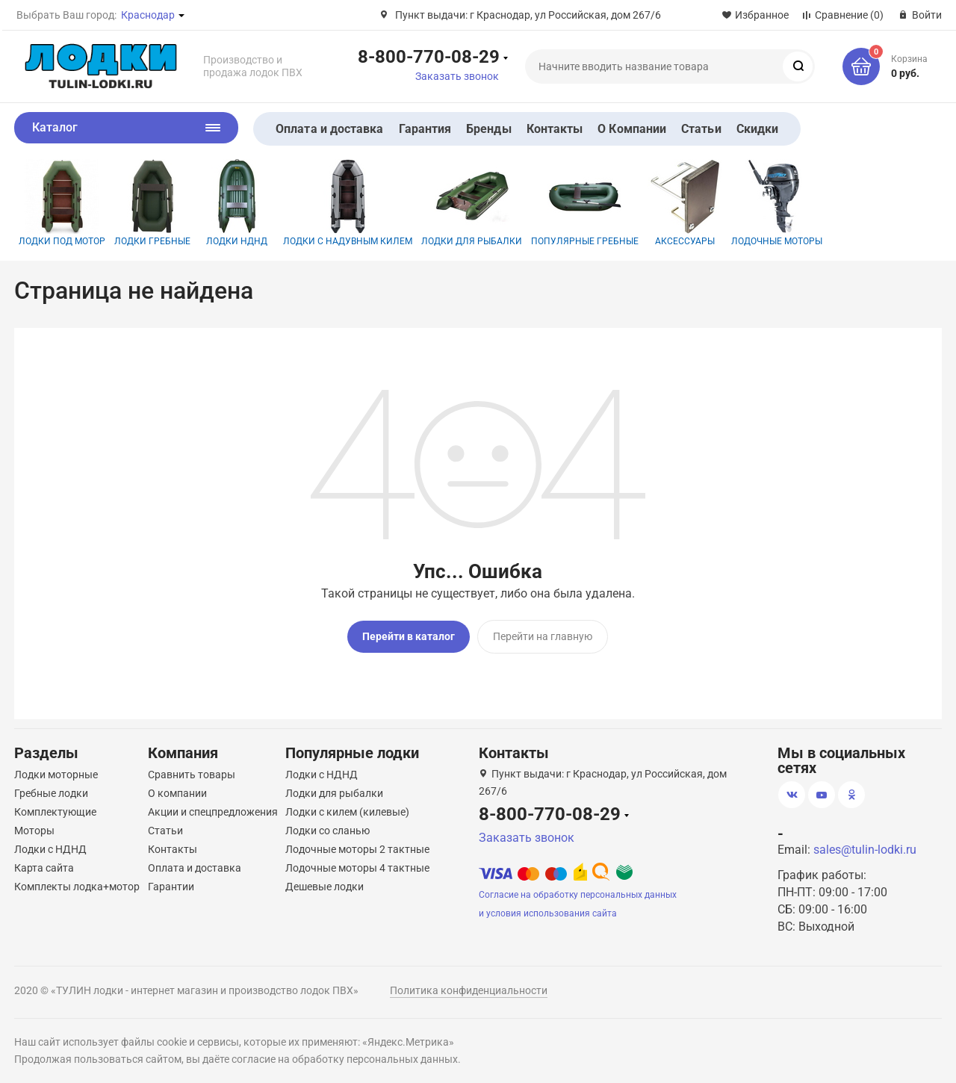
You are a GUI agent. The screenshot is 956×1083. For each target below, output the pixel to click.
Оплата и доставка (329, 129)
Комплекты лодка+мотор (77, 883)
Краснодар (148, 15)
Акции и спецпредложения (213, 808)
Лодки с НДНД (50, 845)
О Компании (632, 129)
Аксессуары (685, 202)
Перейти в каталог (408, 636)
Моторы (34, 827)
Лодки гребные (152, 202)
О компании (177, 789)
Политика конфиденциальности (468, 987)
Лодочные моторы (776, 202)
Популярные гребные (585, 202)
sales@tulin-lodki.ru (864, 846)
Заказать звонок (457, 76)
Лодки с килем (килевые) (347, 808)
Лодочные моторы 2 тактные (357, 845)
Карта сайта (44, 864)
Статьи (701, 129)
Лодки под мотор (62, 202)
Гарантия (425, 129)
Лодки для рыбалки (471, 202)
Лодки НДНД (236, 202)
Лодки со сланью (327, 827)
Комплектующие (55, 808)
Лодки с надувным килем (347, 202)
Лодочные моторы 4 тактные (357, 864)
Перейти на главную (542, 636)
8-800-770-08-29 (429, 56)
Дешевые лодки (324, 883)
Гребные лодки (51, 789)
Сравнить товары (191, 771)
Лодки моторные (56, 771)
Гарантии (171, 883)
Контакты (555, 129)
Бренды (488, 129)
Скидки (757, 129)
